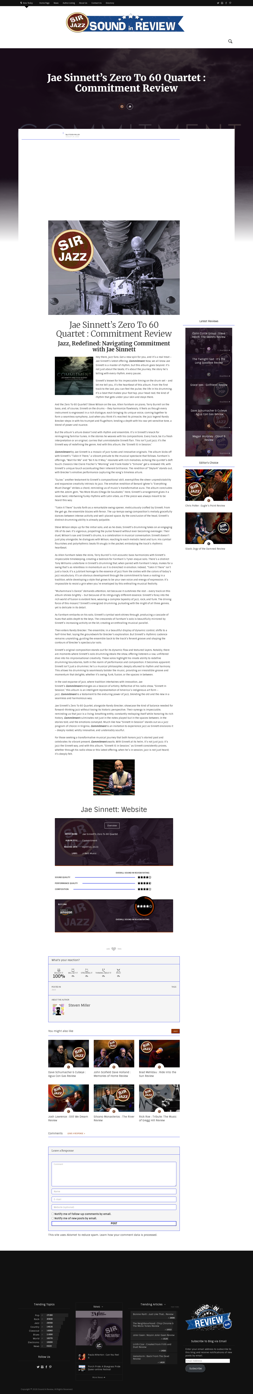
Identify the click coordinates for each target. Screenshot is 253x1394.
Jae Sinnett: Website (114, 809)
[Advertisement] (126, 1276)
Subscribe (195, 1368)
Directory (110, 3)
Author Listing (69, 3)
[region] (209, 154)
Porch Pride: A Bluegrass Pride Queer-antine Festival (104, 1368)
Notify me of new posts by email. (76, 1218)
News (56, 3)
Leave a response (76, 1133)
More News (99, 1377)
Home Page (44, 3)
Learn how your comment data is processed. (128, 1235)
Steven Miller (79, 1005)
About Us (83, 3)
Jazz (54, 989)
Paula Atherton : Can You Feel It (103, 1356)
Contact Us (96, 3)
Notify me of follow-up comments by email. (83, 1214)
